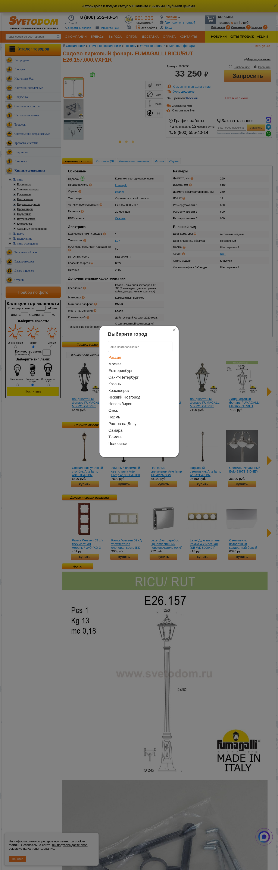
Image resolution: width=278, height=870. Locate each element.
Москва (115, 364)
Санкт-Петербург (124, 377)
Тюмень (115, 437)
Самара (116, 430)
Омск (113, 410)
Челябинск (118, 444)
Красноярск (119, 390)
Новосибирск (120, 404)
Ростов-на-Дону (123, 424)
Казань (115, 384)
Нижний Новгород (124, 397)
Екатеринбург (121, 371)
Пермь (114, 417)
